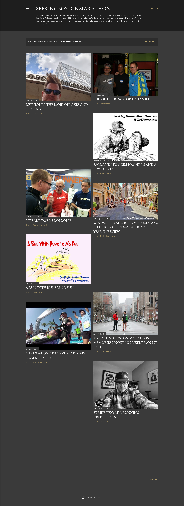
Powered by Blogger (92, 497)
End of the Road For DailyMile (121, 99)
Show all (150, 41)
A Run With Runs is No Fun (50, 287)
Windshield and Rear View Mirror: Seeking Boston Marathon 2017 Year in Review (125, 227)
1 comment (105, 103)
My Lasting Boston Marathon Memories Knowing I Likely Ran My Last (125, 342)
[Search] (153, 8)
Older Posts (150, 479)
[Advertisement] (58, 142)
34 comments (38, 113)
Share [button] (28, 113)
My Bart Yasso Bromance (48, 220)
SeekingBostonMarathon (73, 8)
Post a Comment (107, 173)
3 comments (105, 351)
